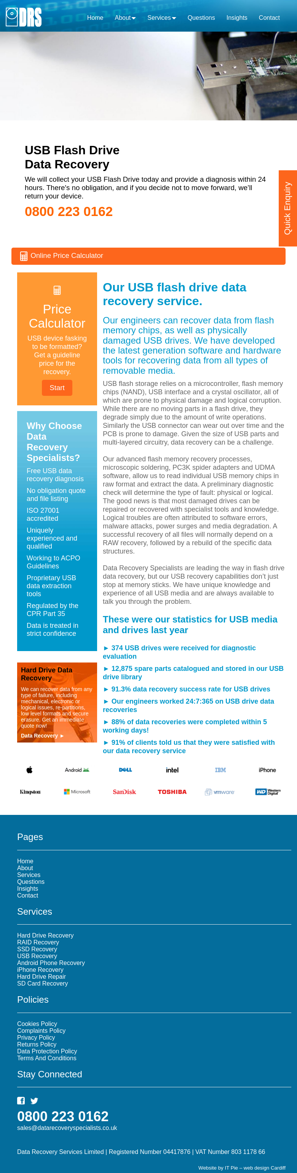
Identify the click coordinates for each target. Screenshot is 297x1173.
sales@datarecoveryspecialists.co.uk (67, 1128)
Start (57, 388)
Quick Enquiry (287, 204)
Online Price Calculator (61, 256)
